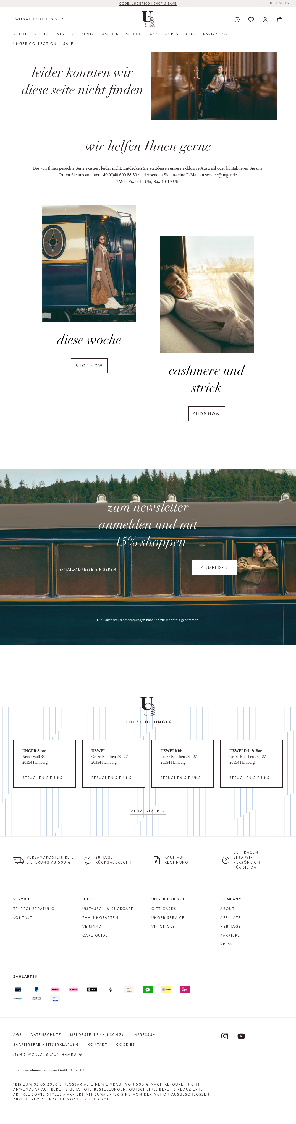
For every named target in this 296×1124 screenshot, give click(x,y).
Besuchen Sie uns (42, 778)
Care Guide (95, 935)
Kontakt (23, 918)
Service (22, 899)
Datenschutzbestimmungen (124, 620)
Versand (92, 926)
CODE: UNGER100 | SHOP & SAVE (148, 4)
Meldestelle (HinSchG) (97, 1034)
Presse (227, 944)
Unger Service (168, 918)
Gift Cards (164, 909)
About (227, 909)
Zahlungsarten (100, 918)
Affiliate (230, 918)
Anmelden (214, 567)
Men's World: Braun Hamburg (47, 1054)
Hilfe (88, 899)
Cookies (125, 1044)
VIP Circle (163, 926)
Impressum (144, 1034)
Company (231, 899)
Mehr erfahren (147, 811)
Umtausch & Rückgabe (108, 909)
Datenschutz (46, 1034)
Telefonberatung (33, 909)
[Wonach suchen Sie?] (42, 19)
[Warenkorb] (278, 19)
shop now (89, 365)
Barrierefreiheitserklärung (46, 1044)
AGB (17, 1034)
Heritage (230, 926)
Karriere (230, 935)
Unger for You (168, 899)
